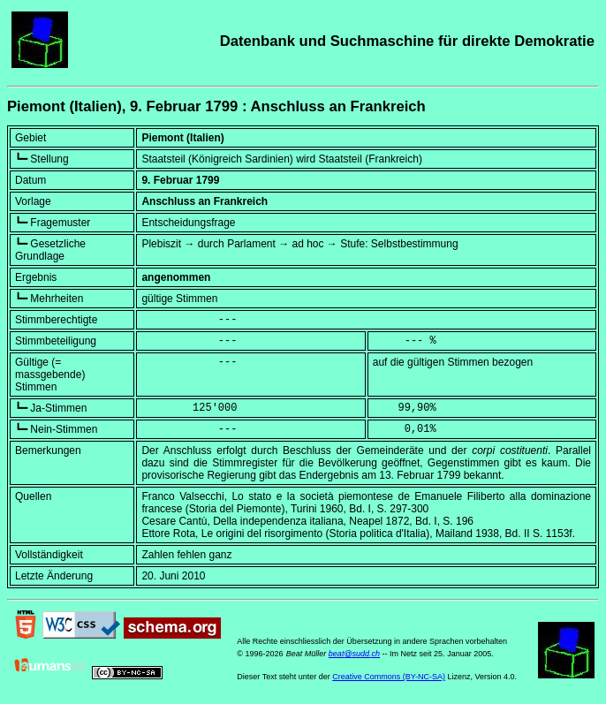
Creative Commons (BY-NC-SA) (388, 676)
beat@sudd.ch (354, 653)
